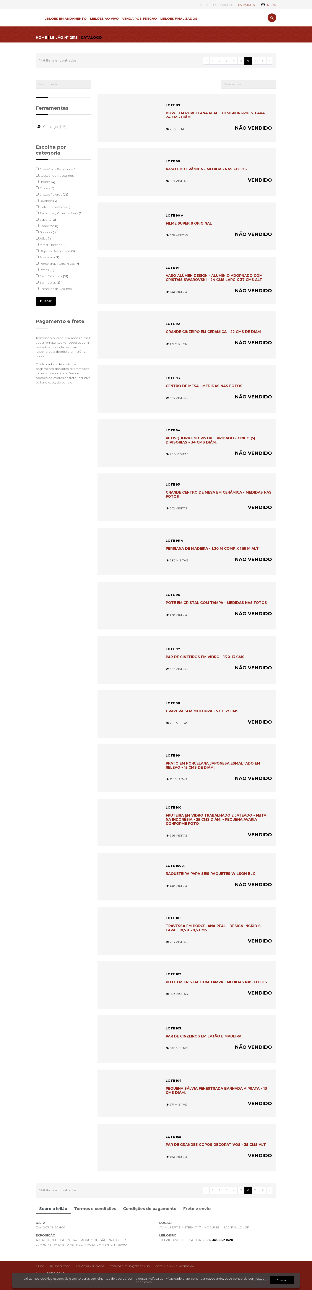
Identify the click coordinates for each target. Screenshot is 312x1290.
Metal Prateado (51, 245)
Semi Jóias (48, 282)
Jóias (43, 238)
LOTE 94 (173, 430)
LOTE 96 (173, 595)
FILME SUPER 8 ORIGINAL (189, 223)
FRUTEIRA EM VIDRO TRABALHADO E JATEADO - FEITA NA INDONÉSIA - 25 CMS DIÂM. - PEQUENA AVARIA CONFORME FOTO (216, 819)
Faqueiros (47, 226)
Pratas (45, 270)
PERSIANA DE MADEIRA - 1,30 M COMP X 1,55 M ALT (212, 548)
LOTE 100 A (175, 866)
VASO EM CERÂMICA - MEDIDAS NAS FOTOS (206, 169)
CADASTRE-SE (247, 5)
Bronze (45, 182)
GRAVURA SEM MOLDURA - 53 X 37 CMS (202, 711)
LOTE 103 (173, 1028)
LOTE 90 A (174, 215)
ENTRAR (268, 5)
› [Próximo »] (269, 60)
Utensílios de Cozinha (55, 289)
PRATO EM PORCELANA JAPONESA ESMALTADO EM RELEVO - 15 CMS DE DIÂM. (213, 765)
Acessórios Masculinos (56, 176)
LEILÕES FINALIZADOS (178, 19)
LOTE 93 (173, 378)
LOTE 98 (173, 703)
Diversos (46, 201)
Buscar (46, 301)
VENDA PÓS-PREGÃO (139, 19)
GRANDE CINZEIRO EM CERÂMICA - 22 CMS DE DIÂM (213, 332)
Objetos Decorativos (55, 251)
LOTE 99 (173, 755)
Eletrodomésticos (53, 207)
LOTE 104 (174, 1081)
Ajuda (40, 1266)
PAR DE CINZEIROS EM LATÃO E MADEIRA (203, 1036)
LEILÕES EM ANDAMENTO (65, 19)
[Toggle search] (272, 17)
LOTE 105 (173, 1137)
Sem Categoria (52, 276)
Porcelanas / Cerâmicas (57, 264)
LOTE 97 (173, 649)
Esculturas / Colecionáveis (59, 213)
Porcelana (47, 257)
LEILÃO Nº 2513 (64, 38)
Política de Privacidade (165, 1278)
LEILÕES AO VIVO (104, 19)
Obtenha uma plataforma (175, 1266)
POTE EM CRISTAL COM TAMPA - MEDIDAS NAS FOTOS (216, 603)
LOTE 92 (173, 324)
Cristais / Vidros (52, 194)
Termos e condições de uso (130, 1266)
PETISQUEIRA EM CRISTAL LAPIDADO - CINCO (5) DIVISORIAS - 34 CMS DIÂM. (210, 440)
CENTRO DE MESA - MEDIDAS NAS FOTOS (204, 386)
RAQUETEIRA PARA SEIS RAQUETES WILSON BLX (210, 874)
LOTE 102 (173, 974)
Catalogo (51, 127)
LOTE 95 (173, 484)
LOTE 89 (173, 105)
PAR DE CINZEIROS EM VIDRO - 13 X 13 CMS (205, 657)
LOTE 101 (173, 918)
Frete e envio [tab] (197, 1208)
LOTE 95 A (174, 541)
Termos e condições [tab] (95, 1208)
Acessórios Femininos (56, 169)
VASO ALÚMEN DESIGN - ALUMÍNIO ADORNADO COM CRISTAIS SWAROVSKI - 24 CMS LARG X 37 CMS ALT (214, 278)
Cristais (45, 188)
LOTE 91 (172, 268)
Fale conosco (60, 1266)
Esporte (46, 220)
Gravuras (46, 232)
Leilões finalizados (90, 1266)
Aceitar (281, 1280)
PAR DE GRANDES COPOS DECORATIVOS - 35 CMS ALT (216, 1145)
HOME (41, 38)
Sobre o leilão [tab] (53, 1208)
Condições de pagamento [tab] (149, 1208)
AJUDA (204, 5)
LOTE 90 (173, 161)
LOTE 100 (173, 807)
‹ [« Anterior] (206, 60)
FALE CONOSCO (223, 5)
